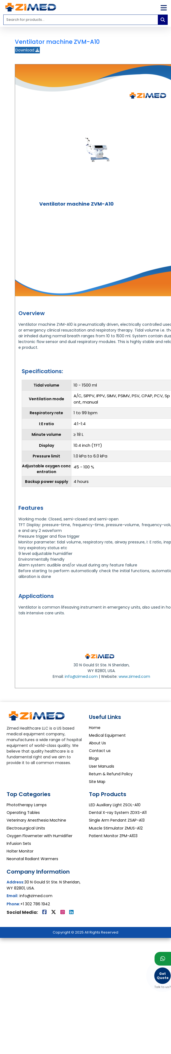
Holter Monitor (20, 851)
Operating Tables (23, 812)
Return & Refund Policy (111, 774)
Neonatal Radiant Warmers (32, 859)
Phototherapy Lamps (27, 805)
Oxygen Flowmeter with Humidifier (39, 836)
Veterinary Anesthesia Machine (36, 820)
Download (27, 50)
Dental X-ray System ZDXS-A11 (118, 812)
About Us (97, 743)
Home (94, 727)
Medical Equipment (107, 735)
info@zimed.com (81, 676)
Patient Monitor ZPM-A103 (113, 836)
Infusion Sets (19, 843)
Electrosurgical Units (26, 828)
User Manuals (101, 766)
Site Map (97, 781)
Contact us (100, 750)
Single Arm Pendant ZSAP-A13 (117, 820)
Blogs (94, 758)
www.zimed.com (134, 676)
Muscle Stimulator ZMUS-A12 (116, 828)
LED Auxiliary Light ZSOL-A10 (115, 805)
